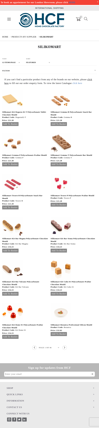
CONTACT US (14, 407)
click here (77, 83)
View (4, 59)
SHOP (10, 388)
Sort (28, 59)
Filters (6, 71)
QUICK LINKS (15, 394)
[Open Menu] (9, 19)
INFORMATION (15, 401)
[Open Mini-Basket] (80, 19)
